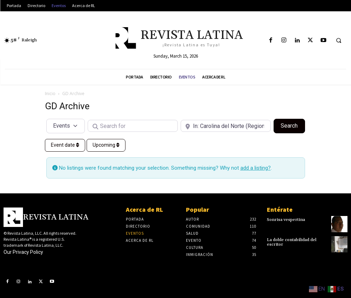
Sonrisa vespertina (286, 219)
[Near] (226, 126)
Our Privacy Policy (23, 252)
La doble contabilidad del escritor (291, 242)
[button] (338, 40)
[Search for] (133, 126)
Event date (65, 145)
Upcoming (106, 145)
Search (293, 125)
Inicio (50, 93)
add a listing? (255, 168)
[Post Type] (65, 126)
